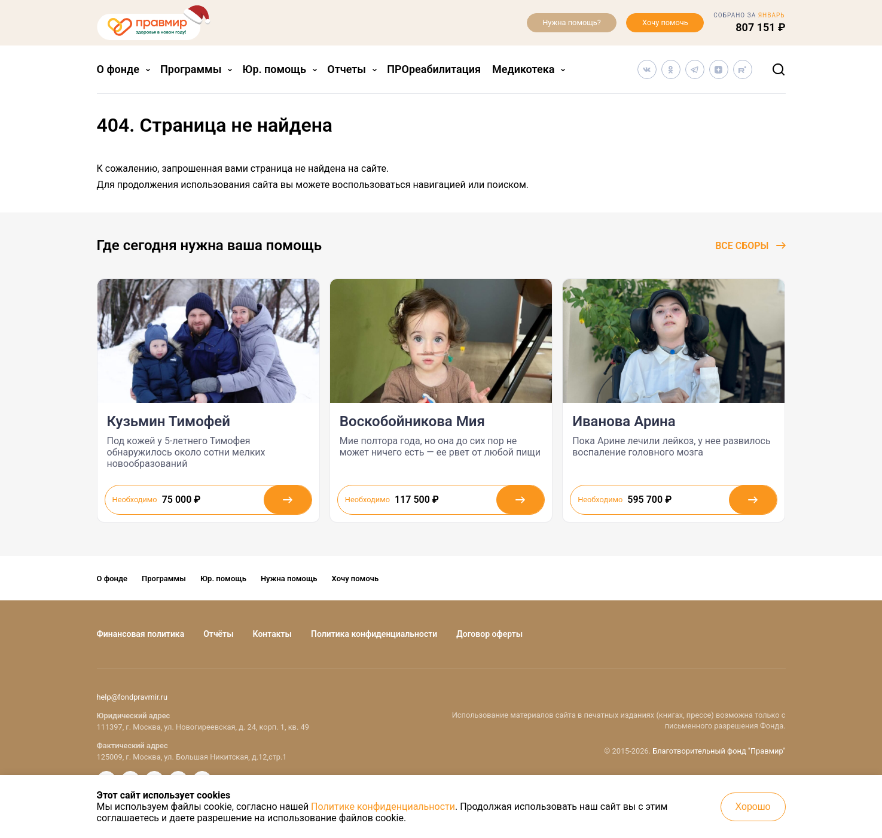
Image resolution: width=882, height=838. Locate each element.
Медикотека (523, 69)
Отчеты (346, 69)
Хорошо (753, 806)
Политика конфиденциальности (374, 634)
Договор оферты (489, 634)
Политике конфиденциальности (383, 806)
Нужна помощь (289, 578)
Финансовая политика (141, 634)
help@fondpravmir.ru (132, 697)
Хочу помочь (665, 22)
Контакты (272, 634)
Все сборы (750, 245)
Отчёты (218, 634)
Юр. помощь (275, 69)
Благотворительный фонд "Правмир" (718, 750)
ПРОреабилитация (434, 69)
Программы (190, 69)
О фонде (118, 69)
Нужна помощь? (571, 22)
